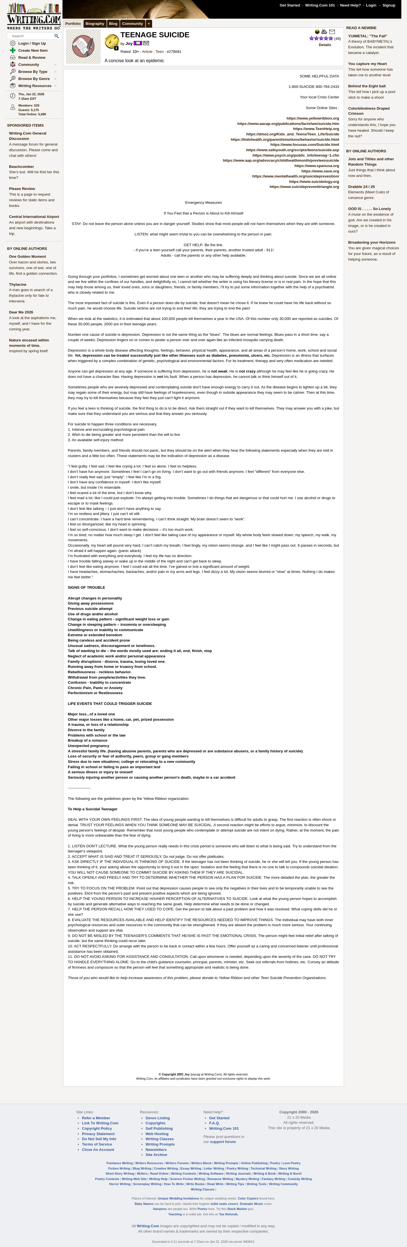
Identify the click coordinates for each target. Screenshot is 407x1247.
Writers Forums (177, 1163)
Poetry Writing (237, 1168)
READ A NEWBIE (361, 28)
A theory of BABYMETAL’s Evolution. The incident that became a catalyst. (371, 47)
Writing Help (158, 1179)
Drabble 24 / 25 (361, 187)
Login (371, 5)
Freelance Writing (120, 1163)
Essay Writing (191, 1168)
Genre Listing (158, 1118)
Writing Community (283, 1184)
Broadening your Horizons (371, 242)
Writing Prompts (160, 1144)
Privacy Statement (98, 1134)
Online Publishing (254, 1163)
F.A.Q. (214, 1123)
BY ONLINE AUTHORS (27, 248)
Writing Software (211, 1173)
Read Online (159, 1173)
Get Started (290, 5)
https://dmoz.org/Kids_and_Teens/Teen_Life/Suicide (292, 134)
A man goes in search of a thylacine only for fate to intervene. (31, 295)
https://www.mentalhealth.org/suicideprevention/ (295, 176)
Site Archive (156, 1155)
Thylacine (17, 284)
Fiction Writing (119, 1168)
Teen (159, 51)
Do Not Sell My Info (99, 1139)
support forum (223, 1142)
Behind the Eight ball (367, 86)
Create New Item (33, 50)
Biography (95, 23)
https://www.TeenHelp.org (316, 129)
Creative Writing (166, 1168)
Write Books (195, 1184)
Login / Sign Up (32, 43)
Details (325, 45)
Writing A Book (265, 1173)
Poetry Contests (107, 1179)
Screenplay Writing (147, 1184)
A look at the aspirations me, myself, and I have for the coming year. (32, 323)
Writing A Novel (290, 1173)
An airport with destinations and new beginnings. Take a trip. (32, 228)
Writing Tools (257, 1184)
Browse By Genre (37, 79)
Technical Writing (264, 1168)
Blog (113, 23)
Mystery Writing (247, 1179)
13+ (136, 51)
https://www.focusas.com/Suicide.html (304, 144)
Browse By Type (37, 72)
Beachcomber (21, 166)
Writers (142, 1173)
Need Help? (350, 5)
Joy (129, 43)
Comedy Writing (300, 1179)
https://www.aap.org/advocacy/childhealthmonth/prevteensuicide (281, 160)
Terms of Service (97, 1144)
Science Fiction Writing (187, 1179)
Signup (389, 5)
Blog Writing (142, 1168)
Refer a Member (96, 1118)
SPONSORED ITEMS (25, 125)
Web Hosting (157, 1134)
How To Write (174, 1184)
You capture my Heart (367, 64)
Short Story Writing (119, 1173)
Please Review (22, 189)
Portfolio (73, 23)
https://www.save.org (320, 171)
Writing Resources (37, 86)
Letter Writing (214, 1168)
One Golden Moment (27, 256)
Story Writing (289, 1168)
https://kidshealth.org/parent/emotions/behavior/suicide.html (285, 139)
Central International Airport (34, 217)
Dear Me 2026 (21, 312)
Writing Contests (183, 1173)
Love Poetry (292, 1163)
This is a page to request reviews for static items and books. (32, 200)
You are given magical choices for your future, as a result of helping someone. (373, 253)
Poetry (275, 1163)
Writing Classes (160, 1139)
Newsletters (156, 1150)
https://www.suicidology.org (314, 181)
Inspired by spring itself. (29, 351)
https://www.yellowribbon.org (313, 118)
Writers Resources (149, 1163)
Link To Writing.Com (100, 1123)
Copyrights (155, 1123)
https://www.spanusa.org (317, 166)
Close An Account (98, 1150)
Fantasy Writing (273, 1179)
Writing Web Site (134, 1179)
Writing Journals (238, 1173)
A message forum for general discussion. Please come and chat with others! (33, 150)
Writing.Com (148, 1226)
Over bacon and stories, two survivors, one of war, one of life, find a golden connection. (33, 268)
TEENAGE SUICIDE (154, 35)
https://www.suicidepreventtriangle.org (304, 187)
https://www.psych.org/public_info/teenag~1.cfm (296, 155)
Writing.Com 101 (320, 5)
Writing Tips (235, 1184)
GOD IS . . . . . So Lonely (369, 209)
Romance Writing (220, 1179)
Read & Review (32, 57)
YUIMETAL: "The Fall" (367, 36)
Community (37, 65)
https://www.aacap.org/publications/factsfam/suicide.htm (288, 124)
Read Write (215, 1184)
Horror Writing (120, 1184)
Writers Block (201, 1163)
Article (147, 51)
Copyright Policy (97, 1128)
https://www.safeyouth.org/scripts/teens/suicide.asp (292, 150)
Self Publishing (159, 1128)
